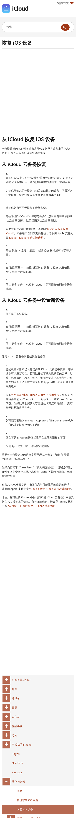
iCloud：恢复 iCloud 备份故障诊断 (50, 488)
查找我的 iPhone (22, 744)
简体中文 (65, 3)
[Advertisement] (38, 92)
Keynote (17, 772)
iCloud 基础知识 (21, 680)
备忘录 (16, 717)
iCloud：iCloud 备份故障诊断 (26, 237)
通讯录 (16, 698)
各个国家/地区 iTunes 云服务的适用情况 (35, 395)
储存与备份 (18, 781)
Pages (16, 754)
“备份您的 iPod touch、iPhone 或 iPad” (31, 506)
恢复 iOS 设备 (25, 809)
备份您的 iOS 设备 (27, 800)
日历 (14, 707)
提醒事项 (17, 726)
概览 (19, 791)
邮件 (14, 689)
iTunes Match (26, 467)
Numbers (17, 763)
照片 (14, 735)
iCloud (20, 8)
